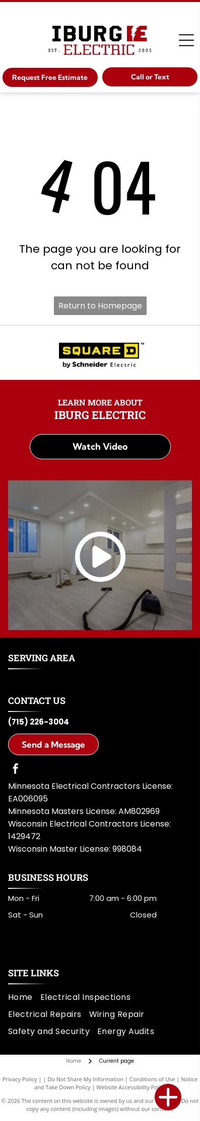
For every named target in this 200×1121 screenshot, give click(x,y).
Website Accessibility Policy (131, 1087)
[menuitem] (24, 996)
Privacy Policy (20, 1079)
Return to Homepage (100, 306)
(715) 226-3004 (38, 722)
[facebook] (15, 770)
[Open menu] (186, 40)
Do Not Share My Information (85, 1079)
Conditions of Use (152, 1079)
